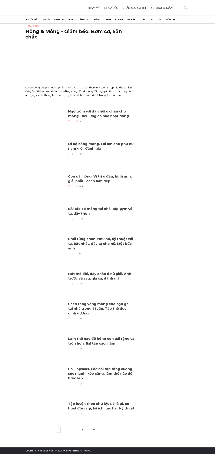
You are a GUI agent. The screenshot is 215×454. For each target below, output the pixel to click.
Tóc (159, 19)
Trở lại (96, 19)
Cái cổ (46, 19)
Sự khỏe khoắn (162, 8)
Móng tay (171, 19)
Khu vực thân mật (125, 19)
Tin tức (182, 8)
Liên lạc (29, 451)
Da (151, 19)
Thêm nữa (96, 429)
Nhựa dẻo (111, 8)
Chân (142, 19)
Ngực (71, 19)
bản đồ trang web (44, 451)
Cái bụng (83, 19)
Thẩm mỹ (93, 8)
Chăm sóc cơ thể (135, 8)
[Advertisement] (79, 63)
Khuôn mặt (32, 19)
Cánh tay (59, 19)
